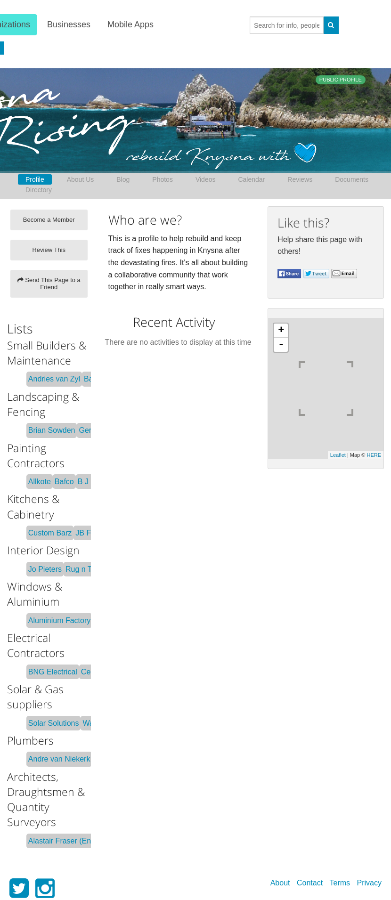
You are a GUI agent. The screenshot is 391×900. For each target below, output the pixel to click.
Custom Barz (50, 533)
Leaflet (338, 455)
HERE (374, 455)
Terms (340, 883)
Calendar (251, 179)
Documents (351, 179)
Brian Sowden (51, 430)
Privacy (369, 883)
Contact (310, 883)
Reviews (299, 179)
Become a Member (49, 219)
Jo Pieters (45, 569)
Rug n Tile (82, 569)
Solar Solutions (53, 723)
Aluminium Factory (59, 620)
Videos (206, 179)
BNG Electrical (52, 672)
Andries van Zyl (54, 379)
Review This (48, 249)
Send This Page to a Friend (49, 283)
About (280, 883)
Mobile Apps (129, 24)
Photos (162, 179)
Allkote (39, 482)
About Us (80, 179)
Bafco (64, 482)
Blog (123, 179)
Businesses (68, 24)
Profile (34, 179)
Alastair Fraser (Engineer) (71, 841)
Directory (38, 190)
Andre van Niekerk (59, 759)
